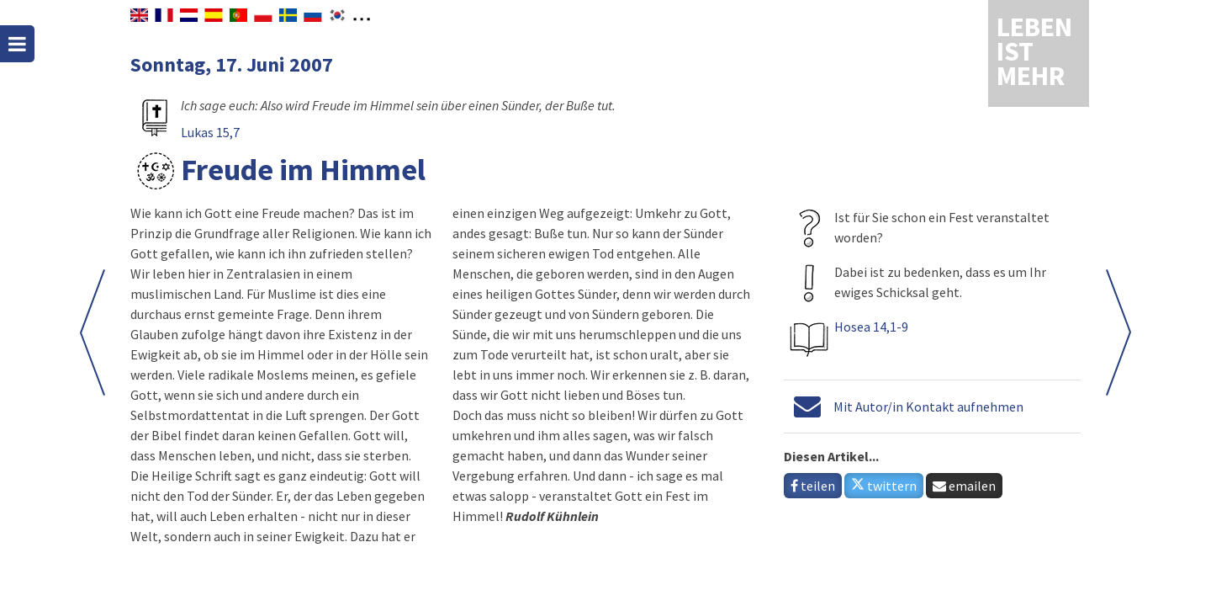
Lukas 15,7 (210, 132)
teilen (813, 485)
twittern (884, 485)
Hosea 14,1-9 (871, 326)
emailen (964, 485)
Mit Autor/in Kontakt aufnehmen (928, 406)
